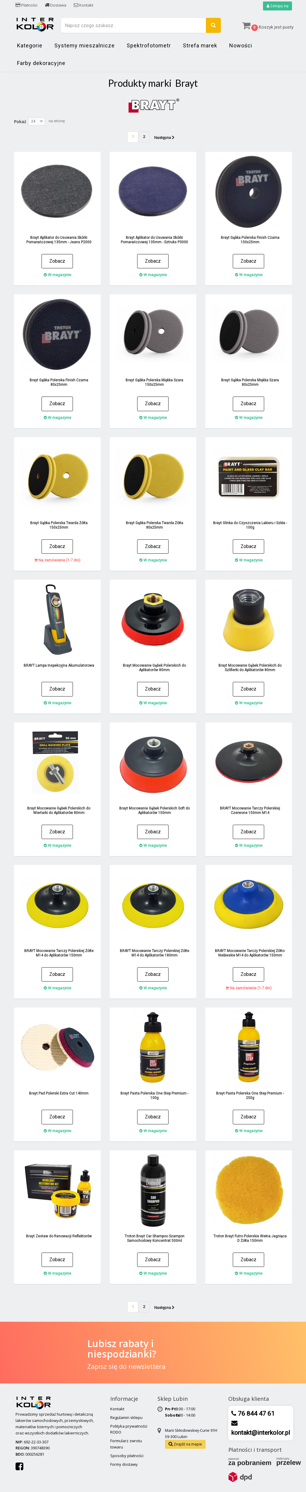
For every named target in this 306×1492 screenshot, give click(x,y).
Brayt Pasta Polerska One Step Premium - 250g (250, 1095)
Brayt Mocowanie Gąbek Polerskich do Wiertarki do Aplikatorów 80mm (58, 810)
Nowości (240, 45)
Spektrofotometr (149, 45)
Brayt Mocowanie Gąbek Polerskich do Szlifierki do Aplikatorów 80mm (249, 667)
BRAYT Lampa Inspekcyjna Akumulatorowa (59, 665)
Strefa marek (200, 45)
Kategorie (29, 45)
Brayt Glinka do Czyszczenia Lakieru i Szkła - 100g (250, 525)
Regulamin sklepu (126, 1417)
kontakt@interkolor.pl (260, 1432)
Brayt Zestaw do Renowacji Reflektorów (59, 1236)
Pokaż (20, 121)
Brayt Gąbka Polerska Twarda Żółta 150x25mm (59, 525)
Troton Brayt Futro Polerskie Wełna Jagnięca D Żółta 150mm (250, 1238)
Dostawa (55, 5)
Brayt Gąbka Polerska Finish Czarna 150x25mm (250, 240)
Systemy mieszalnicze (84, 45)
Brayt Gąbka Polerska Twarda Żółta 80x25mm (154, 525)
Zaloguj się (277, 6)
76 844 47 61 (255, 1413)
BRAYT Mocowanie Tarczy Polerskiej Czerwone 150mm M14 (250, 810)
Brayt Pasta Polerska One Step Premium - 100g (154, 1095)
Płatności (26, 5)
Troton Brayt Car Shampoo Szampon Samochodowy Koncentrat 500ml (154, 1238)
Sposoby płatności (126, 1455)
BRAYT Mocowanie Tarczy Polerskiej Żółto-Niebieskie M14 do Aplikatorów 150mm (250, 953)
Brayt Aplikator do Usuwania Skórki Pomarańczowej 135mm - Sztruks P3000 (154, 240)
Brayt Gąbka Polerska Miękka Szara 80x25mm (250, 382)
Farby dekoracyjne (41, 63)
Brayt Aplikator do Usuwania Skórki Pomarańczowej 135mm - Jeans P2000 (58, 240)
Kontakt (83, 5)
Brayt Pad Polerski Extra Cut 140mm (58, 1093)
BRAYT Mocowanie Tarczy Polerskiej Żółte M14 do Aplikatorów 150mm (59, 953)
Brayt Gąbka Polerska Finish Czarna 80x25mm (59, 382)
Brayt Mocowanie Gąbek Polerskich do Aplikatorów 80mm (154, 667)
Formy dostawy (124, 1464)
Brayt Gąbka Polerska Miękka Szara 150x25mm (154, 382)
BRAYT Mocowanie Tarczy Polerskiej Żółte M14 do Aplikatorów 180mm (154, 953)
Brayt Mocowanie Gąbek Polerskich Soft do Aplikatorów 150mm (154, 810)
